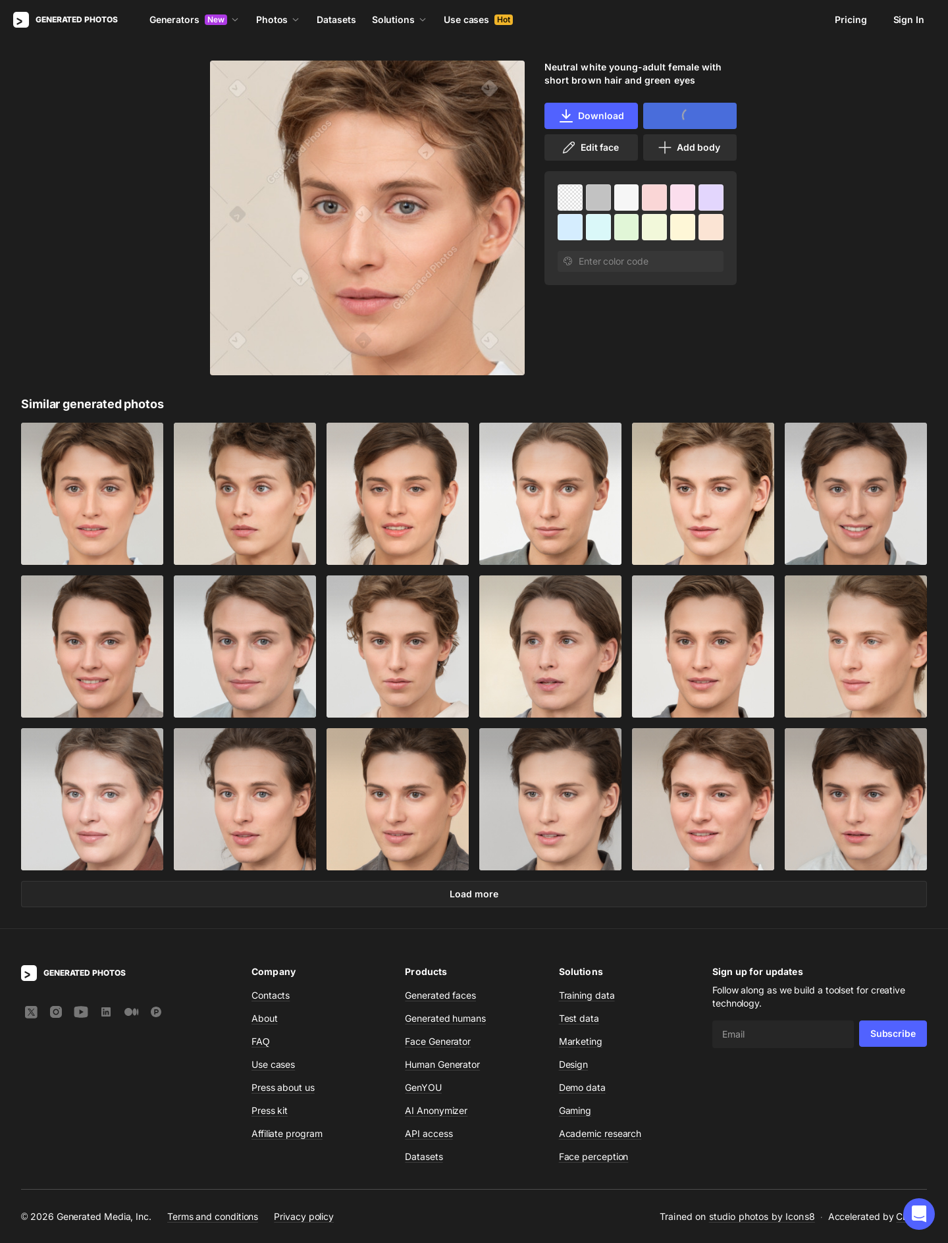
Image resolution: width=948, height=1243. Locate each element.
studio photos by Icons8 (762, 1216)
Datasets (336, 19)
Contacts (270, 995)
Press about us (283, 1087)
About (264, 1018)
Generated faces (440, 995)
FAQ (260, 1041)
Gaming (575, 1110)
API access (428, 1133)
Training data (587, 995)
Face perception (594, 1156)
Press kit (269, 1110)
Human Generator (442, 1064)
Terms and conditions (212, 1216)
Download (590, 116)
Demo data (582, 1087)
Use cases (478, 19)
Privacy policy (304, 1216)
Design (574, 1064)
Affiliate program (287, 1133)
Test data (579, 1018)
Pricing (850, 19)
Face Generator (438, 1041)
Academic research (600, 1133)
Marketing (580, 1041)
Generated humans (445, 1018)
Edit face (590, 147)
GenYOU (423, 1087)
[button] (919, 1214)
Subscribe (893, 1033)
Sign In (908, 19)
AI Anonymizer (436, 1110)
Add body (688, 147)
